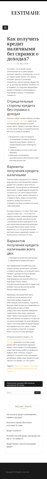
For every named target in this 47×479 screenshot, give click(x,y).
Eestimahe (25, 12)
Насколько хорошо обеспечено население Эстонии (21, 384)
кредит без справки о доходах (25, 366)
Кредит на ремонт (13, 430)
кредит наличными (14, 368)
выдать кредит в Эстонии (17, 121)
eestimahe (11, 64)
